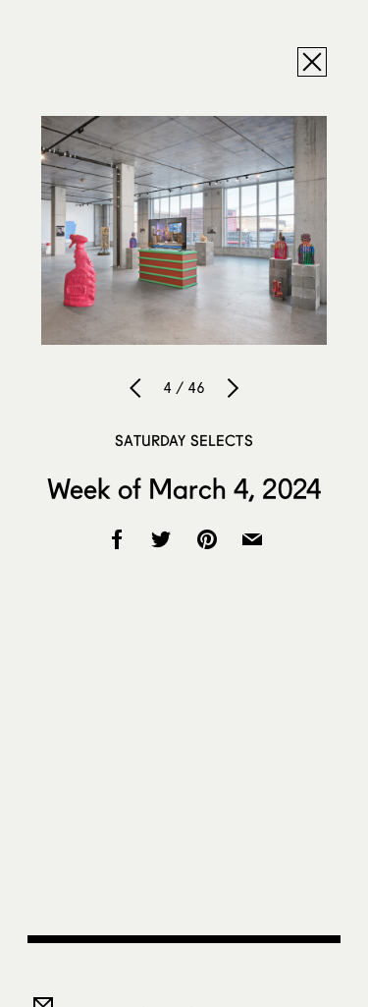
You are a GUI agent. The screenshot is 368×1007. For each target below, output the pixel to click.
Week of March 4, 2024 (184, 488)
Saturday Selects (183, 440)
